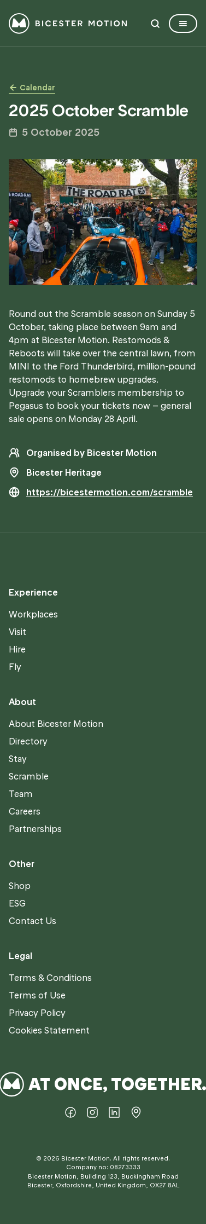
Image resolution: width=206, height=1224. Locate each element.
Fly (15, 666)
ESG (17, 903)
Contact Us (32, 920)
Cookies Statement (49, 1030)
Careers (24, 811)
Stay (18, 758)
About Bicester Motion (56, 723)
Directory (28, 741)
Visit (17, 631)
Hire (17, 649)
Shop (20, 885)
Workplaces (33, 614)
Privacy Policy (37, 1012)
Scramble (29, 776)
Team (21, 793)
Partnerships (35, 828)
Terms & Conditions (50, 977)
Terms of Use (37, 995)
